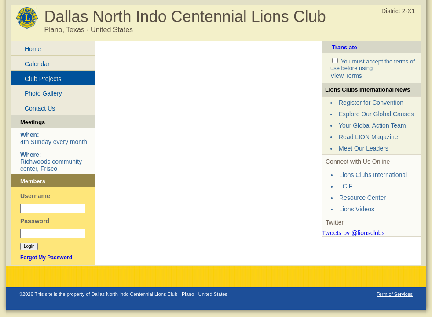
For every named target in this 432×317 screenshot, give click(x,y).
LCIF (345, 186)
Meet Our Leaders (363, 148)
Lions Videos (356, 209)
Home (33, 48)
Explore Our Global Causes (376, 114)
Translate (343, 47)
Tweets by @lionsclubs (353, 232)
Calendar (37, 63)
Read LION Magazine (368, 136)
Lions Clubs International (373, 174)
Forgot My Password (46, 257)
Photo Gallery (43, 93)
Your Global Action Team (372, 125)
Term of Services (395, 294)
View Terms (346, 75)
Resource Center (362, 197)
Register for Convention (371, 102)
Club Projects (43, 78)
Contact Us (40, 108)
